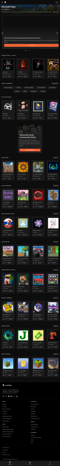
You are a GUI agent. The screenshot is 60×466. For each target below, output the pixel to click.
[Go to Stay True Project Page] (38, 283)
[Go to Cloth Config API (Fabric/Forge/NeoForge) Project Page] (38, 339)
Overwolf (33, 435)
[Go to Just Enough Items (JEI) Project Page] (23, 339)
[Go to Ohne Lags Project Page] (53, 198)
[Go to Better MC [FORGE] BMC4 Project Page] (53, 311)
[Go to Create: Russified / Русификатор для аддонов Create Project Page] (8, 226)
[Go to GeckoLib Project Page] (8, 339)
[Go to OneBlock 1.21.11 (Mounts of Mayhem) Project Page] (38, 367)
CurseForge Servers (35, 418)
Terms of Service (5, 447)
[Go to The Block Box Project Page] (38, 110)
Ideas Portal (33, 406)
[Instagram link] (3, 396)
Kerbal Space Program (7, 416)
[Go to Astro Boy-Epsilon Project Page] (38, 170)
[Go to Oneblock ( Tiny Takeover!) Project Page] (8, 367)
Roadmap (33, 413)
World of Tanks (5, 421)
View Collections (30, 150)
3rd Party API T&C (6, 436)
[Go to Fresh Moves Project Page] (23, 283)
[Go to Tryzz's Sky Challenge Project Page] (23, 255)
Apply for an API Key (7, 434)
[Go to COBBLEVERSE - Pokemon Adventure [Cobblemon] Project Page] (38, 311)
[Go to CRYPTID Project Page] (23, 68)
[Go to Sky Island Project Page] (23, 226)
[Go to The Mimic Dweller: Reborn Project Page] (53, 68)
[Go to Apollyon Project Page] (8, 68)
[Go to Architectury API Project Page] (53, 339)
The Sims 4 (4, 411)
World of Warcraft (6, 409)
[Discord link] (11, 396)
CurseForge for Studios (36, 437)
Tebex (32, 440)
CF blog (32, 409)
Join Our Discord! (35, 404)
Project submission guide (7, 429)
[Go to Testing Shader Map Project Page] (53, 255)
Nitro (32, 442)
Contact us (33, 429)
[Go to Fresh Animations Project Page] (8, 283)
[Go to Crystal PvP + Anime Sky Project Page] (53, 226)
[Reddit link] (17, 396)
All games (4, 404)
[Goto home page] (5, 2)
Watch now (32, 45)
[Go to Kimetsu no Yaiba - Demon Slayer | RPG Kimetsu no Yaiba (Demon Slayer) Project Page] (38, 198)
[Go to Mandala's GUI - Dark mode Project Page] (53, 283)
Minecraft (4, 406)
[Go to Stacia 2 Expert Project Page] (23, 198)
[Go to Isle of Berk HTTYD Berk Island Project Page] (53, 367)
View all (56, 157)
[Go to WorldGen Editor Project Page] (53, 170)
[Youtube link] (9, 396)
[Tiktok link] (6, 396)
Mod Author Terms (6, 454)
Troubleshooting (34, 426)
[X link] (14, 396)
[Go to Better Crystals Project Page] (38, 226)
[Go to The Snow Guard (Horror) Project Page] (38, 68)
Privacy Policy (5, 449)
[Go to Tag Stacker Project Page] (23, 110)
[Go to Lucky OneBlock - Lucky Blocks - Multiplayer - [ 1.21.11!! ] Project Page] (23, 367)
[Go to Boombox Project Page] (8, 110)
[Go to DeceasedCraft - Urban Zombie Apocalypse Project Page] (23, 311)
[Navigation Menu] (2, 2)
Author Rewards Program (8, 431)
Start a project (5, 426)
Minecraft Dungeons (7, 418)
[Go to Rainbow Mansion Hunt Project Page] (8, 255)
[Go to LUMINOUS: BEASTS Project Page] (8, 170)
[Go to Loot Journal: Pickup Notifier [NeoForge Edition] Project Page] (53, 110)
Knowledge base (34, 424)
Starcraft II (4, 413)
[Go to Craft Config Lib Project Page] (23, 170)
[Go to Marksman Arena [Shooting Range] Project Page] (38, 255)
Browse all (55, 83)
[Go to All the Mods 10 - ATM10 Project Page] (8, 311)
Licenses (4, 452)
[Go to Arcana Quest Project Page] (8, 198)
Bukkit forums (34, 416)
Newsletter (33, 411)
